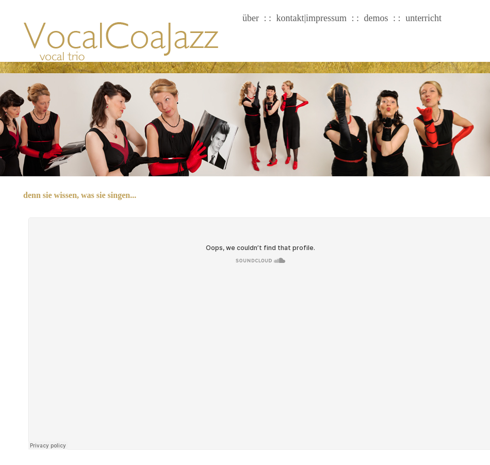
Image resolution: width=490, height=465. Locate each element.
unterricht (423, 18)
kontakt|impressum (311, 18)
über (250, 18)
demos (376, 18)
